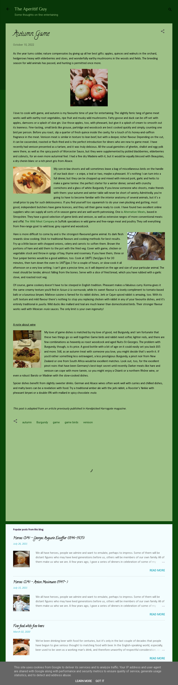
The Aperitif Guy (31, 8)
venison (88, 422)
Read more (157, 570)
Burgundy (42, 422)
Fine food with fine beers (28, 626)
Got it (100, 681)
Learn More (83, 681)
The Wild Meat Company (40, 221)
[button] (162, 32)
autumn (27, 422)
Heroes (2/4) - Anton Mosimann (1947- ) (40, 582)
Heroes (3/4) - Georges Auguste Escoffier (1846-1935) (49, 538)
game (56, 422)
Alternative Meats (134, 212)
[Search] (170, 10)
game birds (71, 422)
